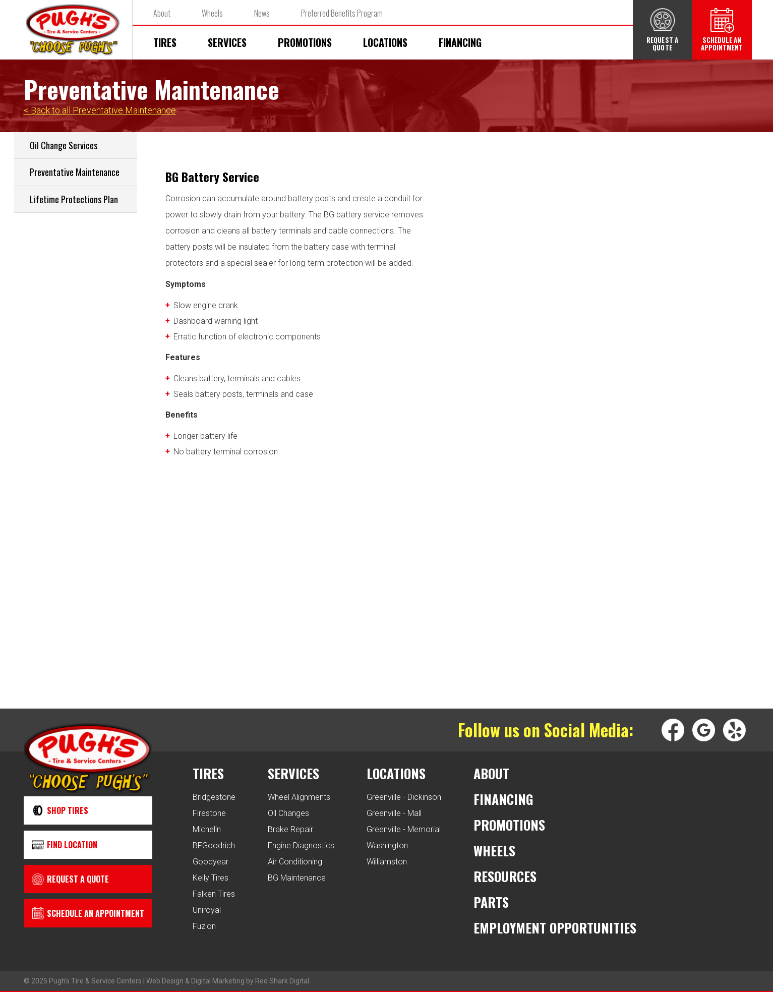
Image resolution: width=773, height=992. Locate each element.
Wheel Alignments (299, 797)
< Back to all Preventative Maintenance (100, 110)
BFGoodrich (214, 845)
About (161, 13)
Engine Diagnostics (301, 845)
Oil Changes (288, 813)
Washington (387, 845)
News (262, 13)
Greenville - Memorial (404, 829)
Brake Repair (290, 829)
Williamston (387, 861)
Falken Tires (214, 894)
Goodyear (210, 861)
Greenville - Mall (394, 813)
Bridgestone (214, 797)
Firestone (209, 813)
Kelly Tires (210, 878)
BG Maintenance (297, 878)
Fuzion (204, 926)
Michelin (207, 829)
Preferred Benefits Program (342, 13)
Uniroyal (207, 910)
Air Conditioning (295, 861)
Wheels (212, 13)
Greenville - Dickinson (404, 797)
